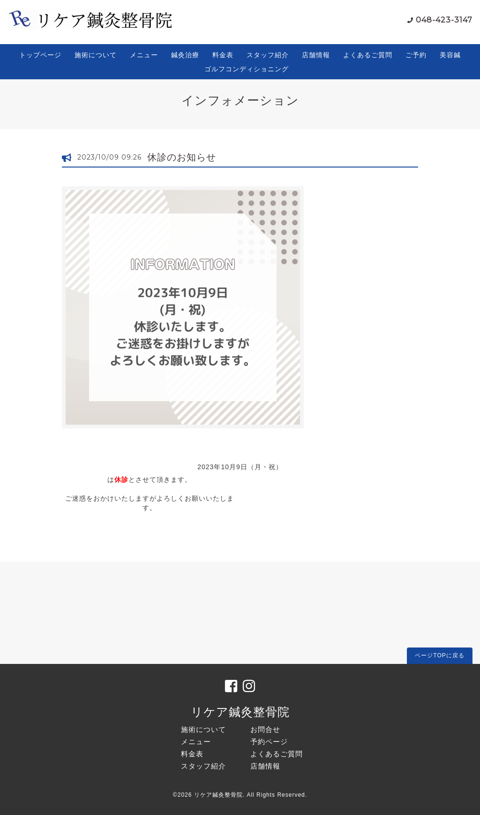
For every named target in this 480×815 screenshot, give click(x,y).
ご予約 (416, 55)
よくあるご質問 (367, 55)
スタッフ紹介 (268, 55)
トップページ (40, 55)
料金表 (222, 55)
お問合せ (265, 729)
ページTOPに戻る (439, 655)
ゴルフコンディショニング (246, 69)
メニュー (144, 55)
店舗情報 (316, 55)
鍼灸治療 (185, 55)
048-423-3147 (444, 19)
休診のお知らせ (181, 157)
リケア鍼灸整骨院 (240, 711)
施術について (96, 55)
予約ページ (269, 742)
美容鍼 (450, 55)
